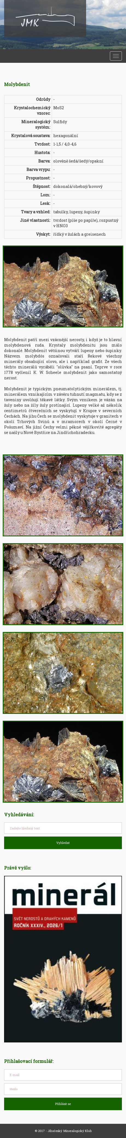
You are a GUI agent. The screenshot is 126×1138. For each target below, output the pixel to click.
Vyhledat (63, 843)
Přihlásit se (63, 1104)
